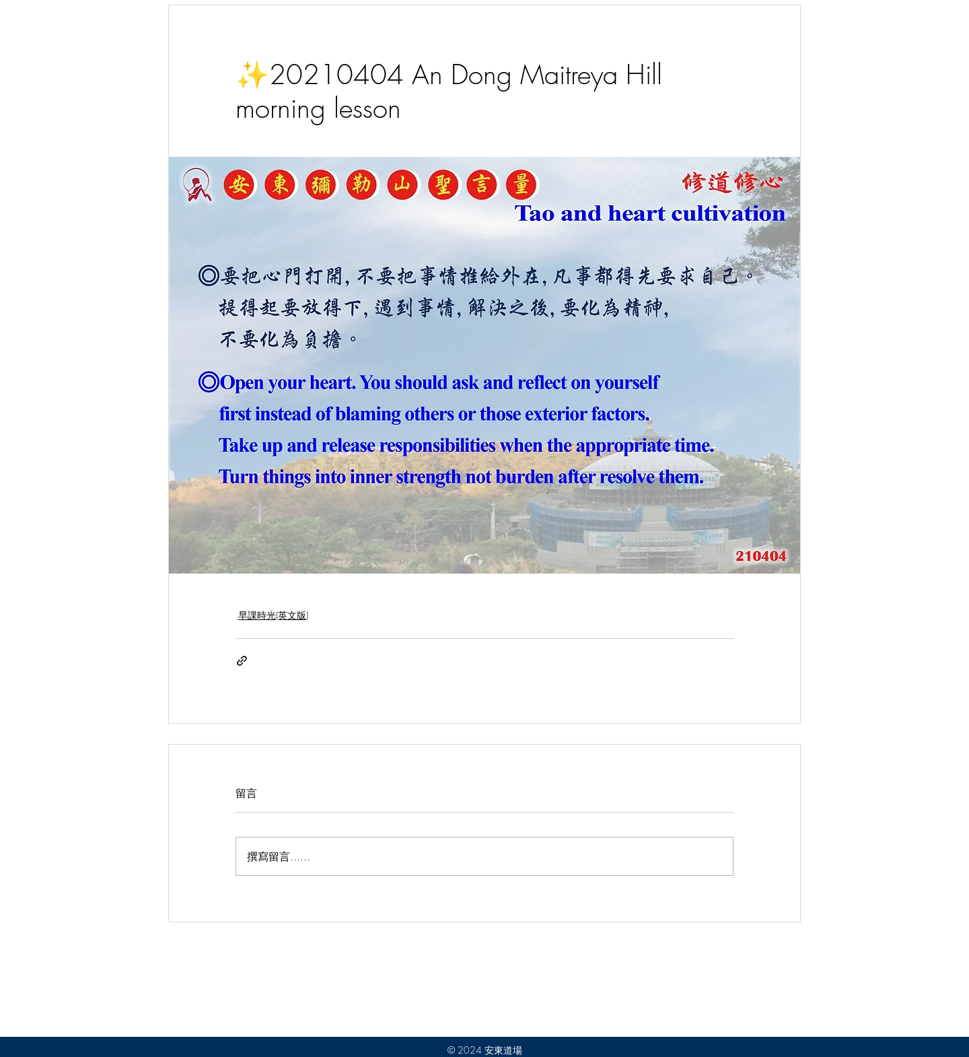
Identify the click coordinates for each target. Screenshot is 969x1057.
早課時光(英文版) (273, 615)
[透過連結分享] (242, 660)
